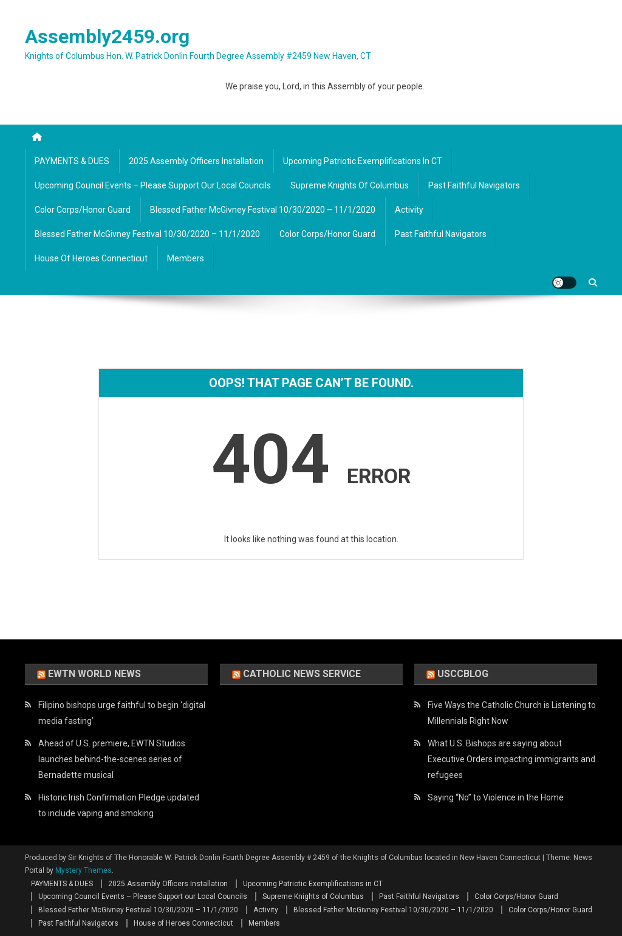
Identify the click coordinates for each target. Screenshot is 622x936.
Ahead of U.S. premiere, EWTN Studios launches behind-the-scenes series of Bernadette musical (111, 759)
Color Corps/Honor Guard (83, 210)
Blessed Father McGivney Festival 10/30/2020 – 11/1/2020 (262, 210)
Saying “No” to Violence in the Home (496, 797)
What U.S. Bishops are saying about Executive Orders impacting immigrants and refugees (511, 759)
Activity (409, 210)
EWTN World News (94, 674)
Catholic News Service (302, 674)
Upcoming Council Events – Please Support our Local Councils (153, 185)
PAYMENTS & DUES (72, 161)
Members (185, 258)
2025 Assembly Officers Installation (196, 161)
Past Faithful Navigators (474, 185)
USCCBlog (462, 674)
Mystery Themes (83, 870)
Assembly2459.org (107, 36)
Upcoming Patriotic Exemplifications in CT (362, 161)
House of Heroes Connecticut (91, 258)
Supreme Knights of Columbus (349, 185)
